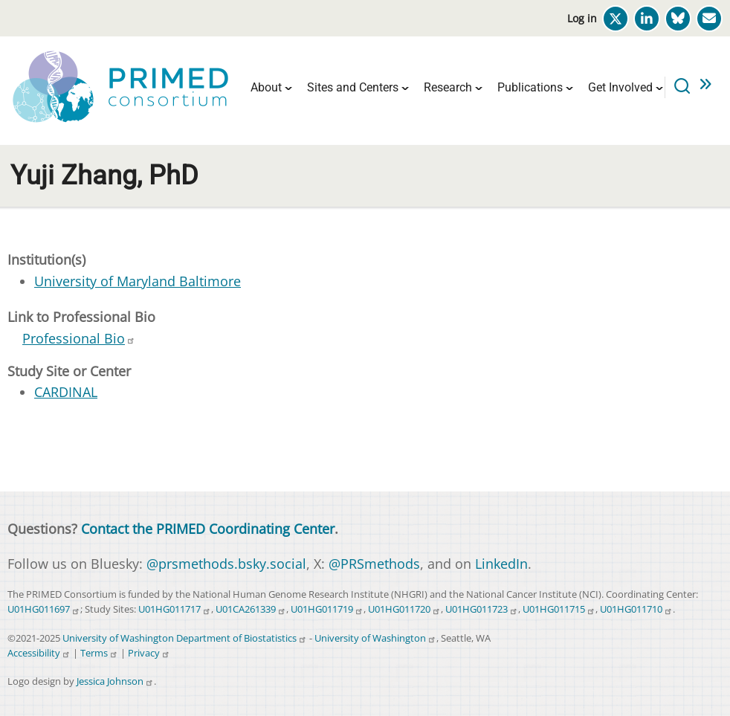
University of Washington (375, 638)
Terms (99, 653)
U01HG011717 (174, 609)
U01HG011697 (43, 609)
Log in (582, 18)
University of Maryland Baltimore (137, 281)
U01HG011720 (404, 609)
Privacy (149, 653)
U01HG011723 (481, 609)
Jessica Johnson (115, 681)
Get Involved (620, 87)
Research (448, 87)
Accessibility (39, 653)
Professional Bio (78, 338)
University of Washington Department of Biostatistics (184, 638)
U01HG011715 (559, 609)
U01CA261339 (251, 609)
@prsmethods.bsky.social (226, 564)
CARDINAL (65, 392)
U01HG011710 (636, 609)
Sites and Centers (352, 87)
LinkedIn (501, 564)
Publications (530, 87)
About (266, 87)
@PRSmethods (374, 564)
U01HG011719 (327, 609)
